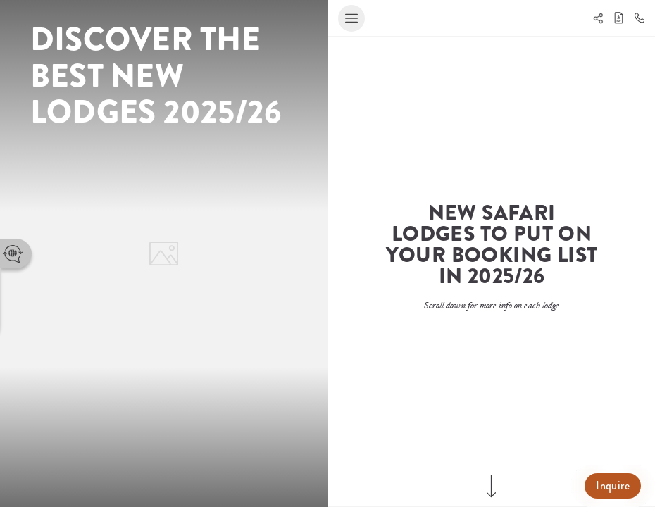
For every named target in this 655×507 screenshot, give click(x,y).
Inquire (613, 485)
